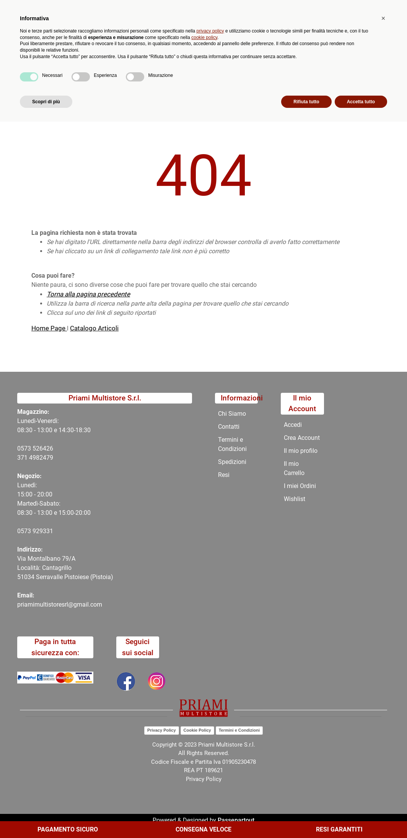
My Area (381, 8)
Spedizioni (232, 461)
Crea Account (302, 437)
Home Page (49, 328)
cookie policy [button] (204, 753)
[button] (149, 41)
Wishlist (294, 499)
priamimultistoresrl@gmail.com (59, 604)
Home (40, 90)
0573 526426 (35, 448)
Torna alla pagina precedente (88, 294)
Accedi (293, 424)
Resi (224, 474)
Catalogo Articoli (94, 328)
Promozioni (172, 72)
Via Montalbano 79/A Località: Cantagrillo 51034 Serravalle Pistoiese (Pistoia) (65, 568)
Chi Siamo (214, 72)
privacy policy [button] (210, 747)
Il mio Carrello (294, 468)
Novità (135, 72)
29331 (44, 531)
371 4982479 (35, 457)
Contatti (252, 72)
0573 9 (26, 531)
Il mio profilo (300, 450)
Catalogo (57, 72)
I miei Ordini (300, 486)
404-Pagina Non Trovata (91, 90)
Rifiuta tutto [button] (306, 817)
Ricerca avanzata (184, 36)
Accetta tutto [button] (361, 817)
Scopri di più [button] (46, 817)
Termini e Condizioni (232, 444)
